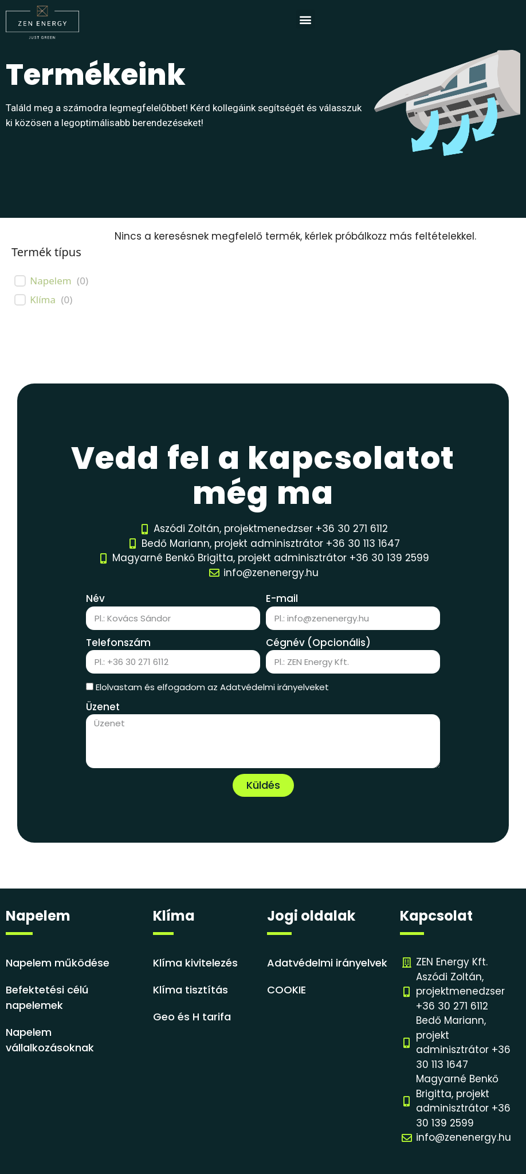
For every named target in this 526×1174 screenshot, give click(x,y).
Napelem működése (57, 963)
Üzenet (103, 707)
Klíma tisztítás (190, 990)
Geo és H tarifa (192, 1016)
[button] (305, 19)
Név (95, 598)
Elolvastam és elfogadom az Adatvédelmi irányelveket (212, 687)
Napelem (50, 281)
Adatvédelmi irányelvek (327, 963)
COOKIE (286, 990)
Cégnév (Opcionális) (318, 642)
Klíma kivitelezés (195, 963)
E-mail (282, 598)
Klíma (43, 300)
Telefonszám (118, 642)
